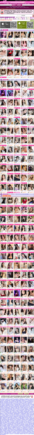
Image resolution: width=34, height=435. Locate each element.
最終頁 (27, 79)
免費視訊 (5, 38)
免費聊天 (12, 75)
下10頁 (25, 79)
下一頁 (23, 79)
